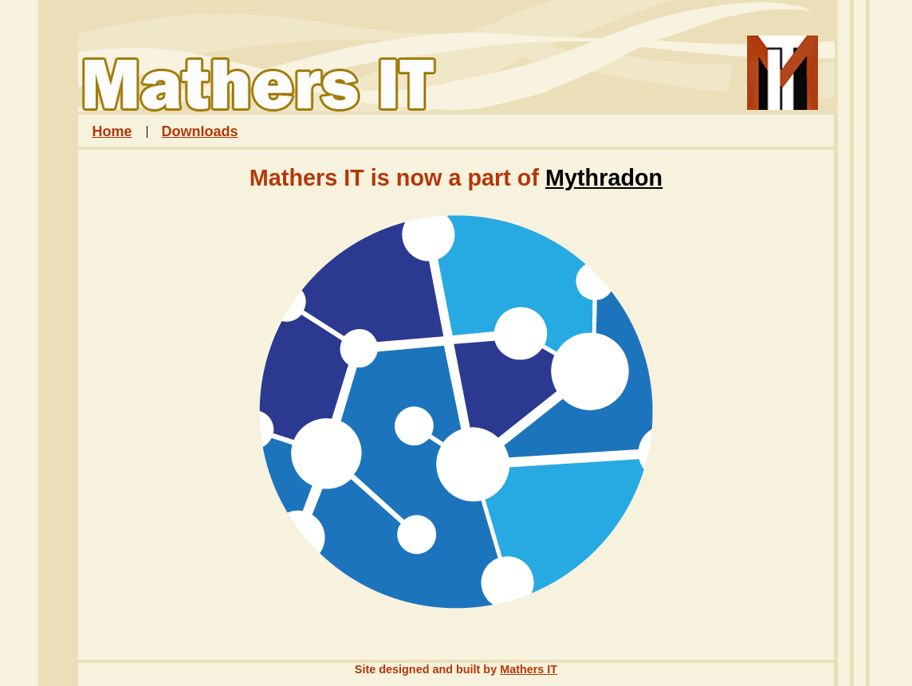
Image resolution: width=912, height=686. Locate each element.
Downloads (200, 131)
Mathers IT (528, 669)
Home (112, 131)
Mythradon (603, 177)
